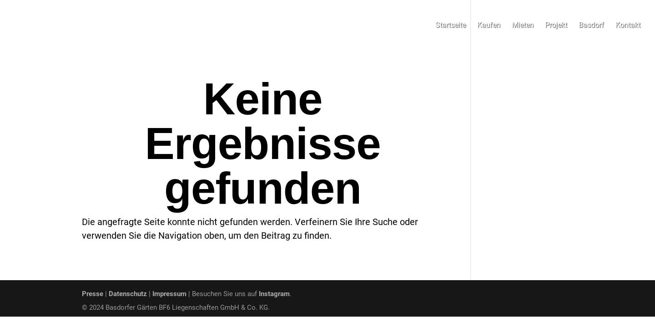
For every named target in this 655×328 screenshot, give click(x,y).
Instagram (274, 294)
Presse (92, 294)
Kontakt (627, 25)
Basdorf (591, 25)
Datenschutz (128, 294)
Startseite (450, 25)
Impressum (169, 294)
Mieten (523, 25)
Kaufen (488, 25)
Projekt (556, 25)
